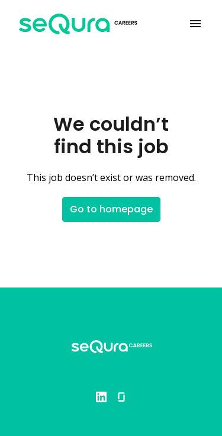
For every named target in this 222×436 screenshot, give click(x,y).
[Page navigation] (195, 23)
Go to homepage (111, 209)
